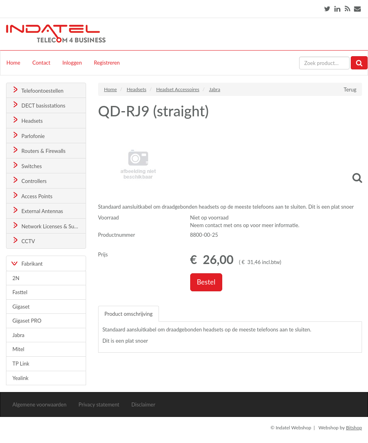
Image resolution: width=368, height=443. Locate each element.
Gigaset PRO (27, 320)
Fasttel (19, 292)
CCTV (23, 240)
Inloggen (72, 62)
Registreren (107, 62)
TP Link (20, 363)
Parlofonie (28, 135)
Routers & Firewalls (38, 150)
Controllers (29, 180)
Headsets (27, 120)
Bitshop (354, 428)
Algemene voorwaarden (39, 404)
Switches (26, 165)
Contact (41, 62)
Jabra (18, 335)
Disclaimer (143, 404)
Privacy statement (98, 404)
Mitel (18, 349)
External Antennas (37, 210)
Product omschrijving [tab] (129, 314)
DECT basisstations (38, 105)
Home (13, 62)
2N (15, 278)
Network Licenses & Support (48, 226)
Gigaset (21, 306)
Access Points (31, 195)
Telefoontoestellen (37, 90)
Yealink (20, 378)
